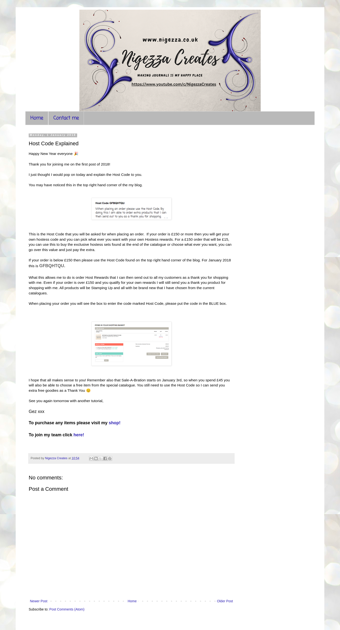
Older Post (225, 601)
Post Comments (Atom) (66, 609)
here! (79, 434)
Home (36, 118)
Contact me (66, 118)
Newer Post (38, 601)
